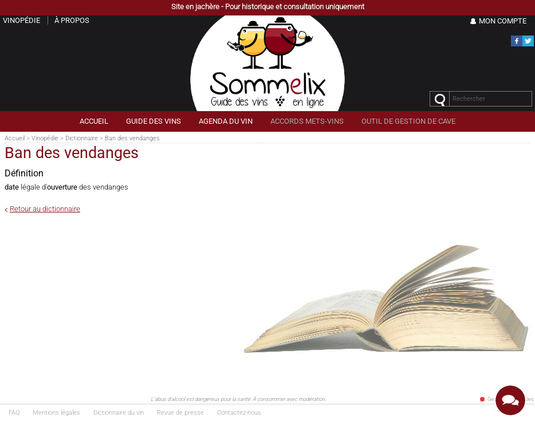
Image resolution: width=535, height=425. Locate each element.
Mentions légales (56, 412)
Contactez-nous (239, 412)
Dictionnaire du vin (118, 412)
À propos (71, 20)
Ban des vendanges (132, 138)
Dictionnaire (81, 138)
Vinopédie (45, 138)
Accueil (15, 138)
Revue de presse (180, 412)
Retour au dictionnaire (45, 208)
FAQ (14, 412)
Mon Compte (502, 21)
